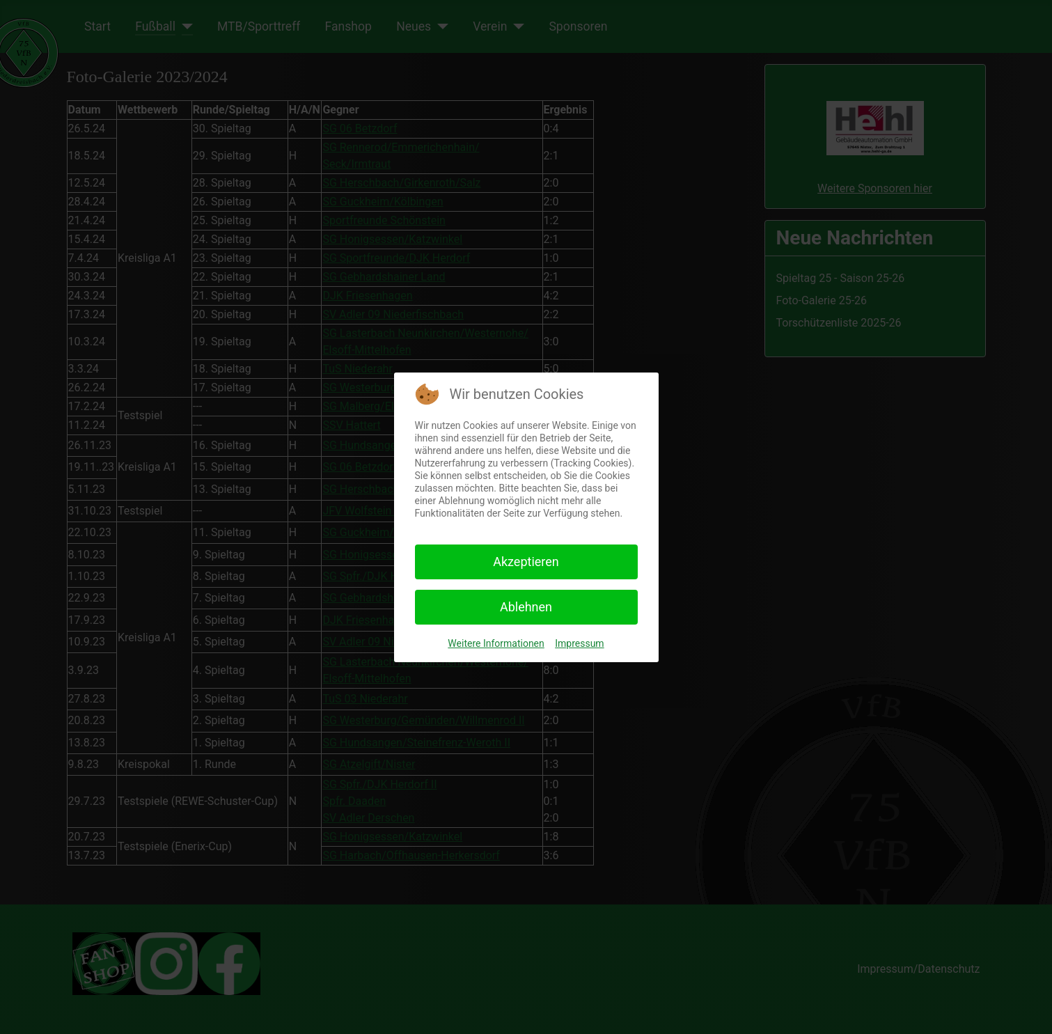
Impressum (579, 643)
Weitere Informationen (496, 643)
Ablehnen (526, 607)
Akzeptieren (526, 561)
